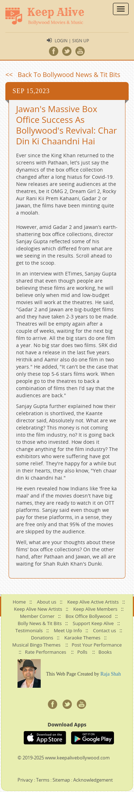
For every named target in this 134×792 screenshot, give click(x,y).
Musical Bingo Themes (36, 645)
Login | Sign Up (72, 40)
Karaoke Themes (82, 637)
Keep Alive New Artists (38, 609)
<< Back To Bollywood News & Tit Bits (62, 74)
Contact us (104, 630)
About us (46, 602)
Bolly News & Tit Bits (39, 623)
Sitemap (61, 780)
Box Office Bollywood (88, 616)
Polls (82, 652)
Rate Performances (45, 652)
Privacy (25, 780)
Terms (42, 780)
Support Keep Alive (93, 623)
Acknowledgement (93, 780)
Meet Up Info (68, 630)
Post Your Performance (96, 645)
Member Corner (37, 616)
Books (105, 652)
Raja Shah (110, 674)
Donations (42, 637)
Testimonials (29, 630)
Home (19, 602)
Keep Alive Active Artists (93, 602)
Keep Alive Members (95, 609)
